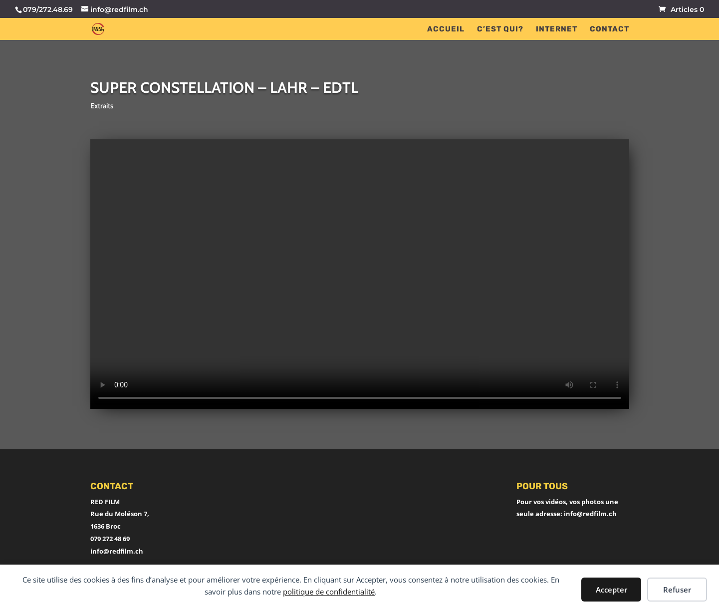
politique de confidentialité (329, 592)
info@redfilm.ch (116, 551)
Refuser (677, 590)
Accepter (611, 590)
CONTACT (609, 29)
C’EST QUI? (500, 29)
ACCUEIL (446, 29)
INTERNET (556, 29)
